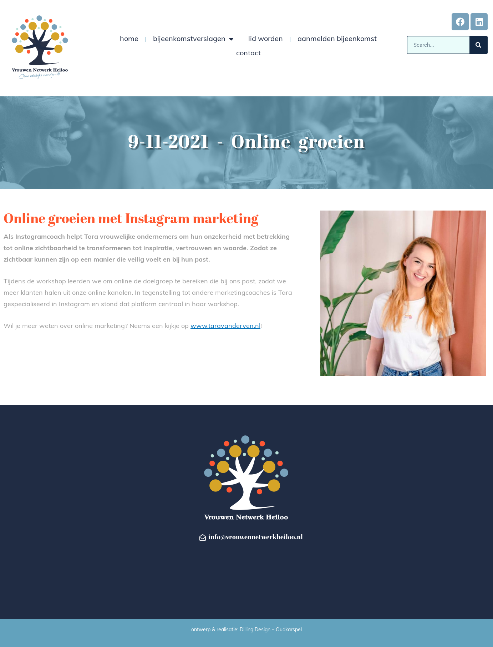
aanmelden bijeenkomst (337, 39)
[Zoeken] (478, 45)
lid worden (265, 39)
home (129, 39)
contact (248, 53)
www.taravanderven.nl (225, 326)
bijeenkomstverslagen (193, 39)
